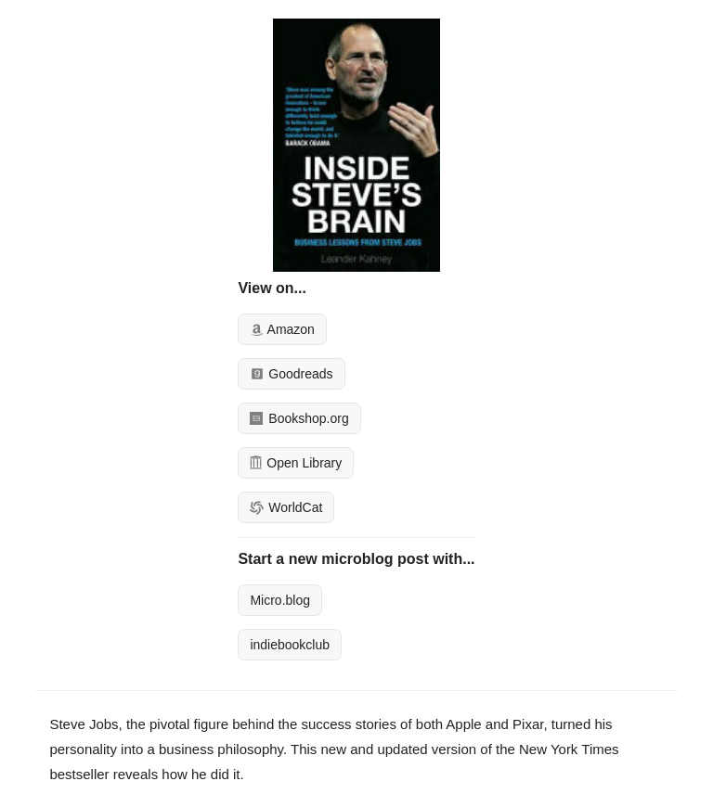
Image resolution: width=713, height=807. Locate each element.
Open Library (296, 462)
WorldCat (286, 507)
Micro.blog (280, 600)
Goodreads (291, 373)
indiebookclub (290, 644)
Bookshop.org (299, 418)
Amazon (282, 329)
